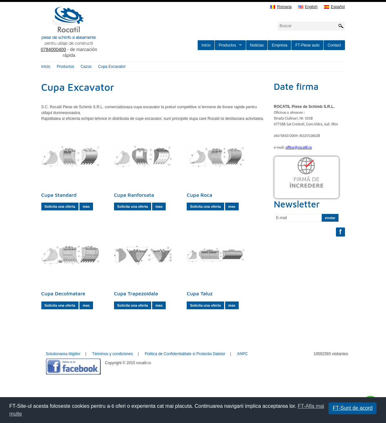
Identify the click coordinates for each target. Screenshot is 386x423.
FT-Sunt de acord (353, 408)
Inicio (206, 45)
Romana (280, 7)
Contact (334, 45)
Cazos (86, 66)
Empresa (279, 45)
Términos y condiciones (112, 354)
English (308, 7)
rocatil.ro (101, 34)
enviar (330, 218)
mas (86, 206)
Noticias (257, 45)
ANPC (242, 354)
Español (334, 7)
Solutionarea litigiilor (63, 354)
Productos (227, 45)
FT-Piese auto (307, 45)
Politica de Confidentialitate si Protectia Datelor (185, 354)
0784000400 (53, 49)
